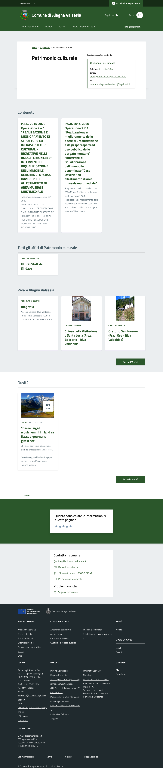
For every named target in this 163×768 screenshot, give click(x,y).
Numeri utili (23, 720)
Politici (20, 651)
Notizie (24, 422)
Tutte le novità (130, 479)
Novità (48, 26)
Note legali (88, 675)
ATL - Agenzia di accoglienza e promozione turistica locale (64, 681)
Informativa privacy (92, 670)
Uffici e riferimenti (30, 258)
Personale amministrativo (29, 647)
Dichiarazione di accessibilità (96, 679)
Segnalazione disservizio (94, 690)
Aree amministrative (27, 629)
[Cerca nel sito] (138, 15)
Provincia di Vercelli (59, 670)
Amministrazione (29, 26)
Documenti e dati (25, 634)
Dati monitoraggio (26, 756)
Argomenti (45, 47)
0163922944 (106, 69)
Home (34, 47)
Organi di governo (26, 642)
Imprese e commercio (92, 629)
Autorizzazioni (56, 634)
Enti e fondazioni (25, 638)
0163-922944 (32, 684)
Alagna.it (54, 718)
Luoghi (119, 648)
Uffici (20, 655)
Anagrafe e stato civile (60, 629)
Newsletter (121, 674)
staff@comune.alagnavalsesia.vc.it (108, 76)
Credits (68, 756)
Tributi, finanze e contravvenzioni (97, 636)
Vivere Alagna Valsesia (83, 26)
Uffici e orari (23, 716)
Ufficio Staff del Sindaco (102, 63)
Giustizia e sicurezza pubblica (63, 642)
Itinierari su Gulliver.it (59, 714)
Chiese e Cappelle (73, 325)
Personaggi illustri (30, 300)
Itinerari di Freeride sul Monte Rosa (65, 708)
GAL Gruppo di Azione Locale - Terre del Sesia (64, 690)
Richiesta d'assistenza (93, 696)
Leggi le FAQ (88, 686)
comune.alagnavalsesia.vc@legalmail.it (110, 84)
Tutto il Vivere (130, 362)
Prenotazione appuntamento (96, 693)
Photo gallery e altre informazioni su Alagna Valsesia (64, 699)
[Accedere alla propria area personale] (126, 3)
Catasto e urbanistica (59, 638)
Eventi (119, 652)
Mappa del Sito (91, 756)
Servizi (61, 26)
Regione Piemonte (27, 3)
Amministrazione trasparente (96, 683)
